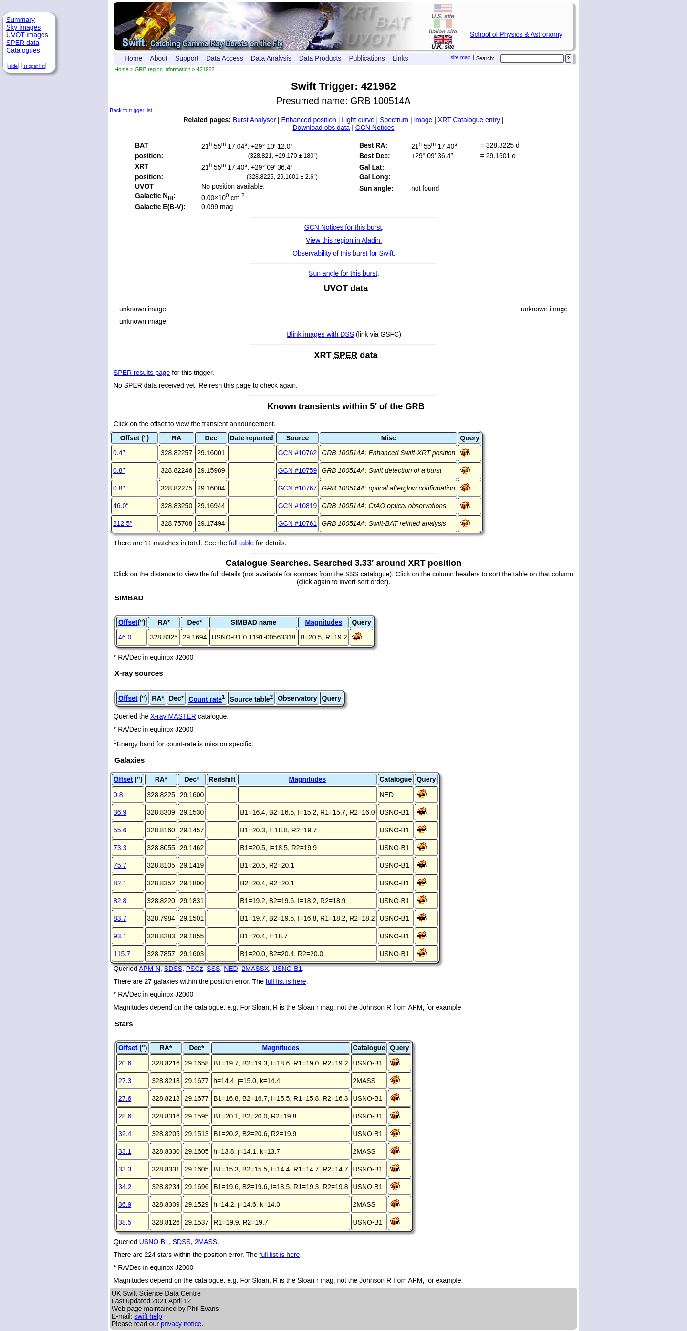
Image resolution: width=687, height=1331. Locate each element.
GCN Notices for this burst (343, 227)
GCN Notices (375, 127)
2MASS (206, 1242)
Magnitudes (323, 622)
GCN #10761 (297, 523)
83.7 (120, 918)
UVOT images (27, 35)
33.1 (124, 1151)
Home (133, 58)
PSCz (194, 968)
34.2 (124, 1187)
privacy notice (181, 1324)
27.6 (124, 1098)
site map (460, 57)
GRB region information (163, 69)
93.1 (120, 936)
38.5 (124, 1222)
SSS (213, 968)
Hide (13, 66)
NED (231, 968)
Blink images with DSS (320, 334)
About (158, 58)
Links (400, 58)
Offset (127, 622)
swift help (148, 1316)
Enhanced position (308, 120)
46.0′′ (121, 506)
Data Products (320, 58)
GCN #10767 (297, 488)
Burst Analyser (254, 120)
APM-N (149, 968)
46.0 (124, 637)
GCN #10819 (297, 506)
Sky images (23, 27)
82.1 (120, 883)
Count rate (205, 699)
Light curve (358, 120)
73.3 (120, 848)
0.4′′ (119, 453)
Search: (485, 58)
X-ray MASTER (173, 716)
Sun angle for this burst (343, 273)
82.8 (120, 901)
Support (186, 58)
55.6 (120, 830)
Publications (367, 58)
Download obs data (321, 127)
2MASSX (255, 968)
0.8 (118, 795)
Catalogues (23, 50)
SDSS (173, 968)
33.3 (124, 1169)
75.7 (120, 865)
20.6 (124, 1063)
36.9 (120, 812)
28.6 (124, 1116)
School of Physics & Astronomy (516, 34)
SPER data (22, 42)
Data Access (224, 58)
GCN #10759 (297, 470)
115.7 (122, 954)
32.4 (124, 1134)
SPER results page (142, 372)
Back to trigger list (131, 110)
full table (241, 543)
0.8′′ (119, 470)
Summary (20, 19)
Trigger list (34, 66)
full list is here (286, 981)
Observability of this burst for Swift (343, 253)
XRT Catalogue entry (469, 120)
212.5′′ (122, 523)
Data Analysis (271, 58)
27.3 (124, 1081)
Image (423, 120)
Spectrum (394, 120)
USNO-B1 (287, 968)
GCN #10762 (297, 453)
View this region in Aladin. (344, 240)
